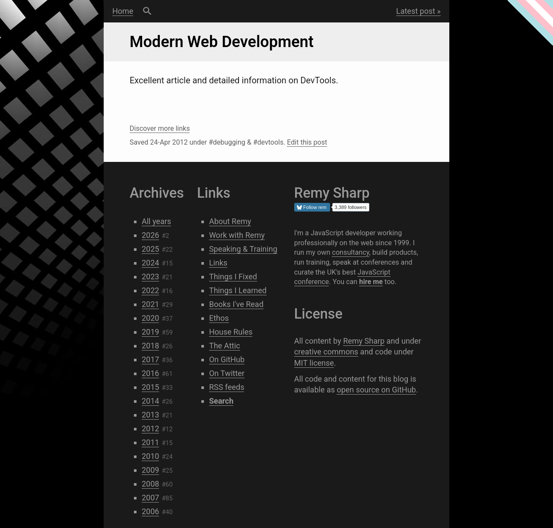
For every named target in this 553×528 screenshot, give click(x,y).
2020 (150, 317)
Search (147, 11)
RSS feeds (227, 387)
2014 (150, 400)
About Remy (230, 221)
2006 (150, 511)
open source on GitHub (376, 389)
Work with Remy (237, 235)
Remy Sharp (364, 340)
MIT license (314, 362)
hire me (371, 282)
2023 (150, 276)
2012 (150, 428)
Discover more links (160, 128)
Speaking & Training (243, 248)
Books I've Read (236, 304)
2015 (150, 387)
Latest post (415, 11)
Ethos (219, 317)
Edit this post (307, 142)
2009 (150, 469)
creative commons (326, 351)
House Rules (231, 331)
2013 (150, 414)
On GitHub (227, 359)
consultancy (350, 252)
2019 (150, 331)
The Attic (224, 345)
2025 (150, 248)
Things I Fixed (233, 276)
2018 (150, 345)
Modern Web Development (222, 42)
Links (218, 262)
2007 (150, 497)
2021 (150, 304)
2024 (150, 262)
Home (122, 11)
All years (156, 221)
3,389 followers (351, 207)
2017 (150, 359)
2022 (150, 290)
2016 (150, 373)
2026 (150, 235)
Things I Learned (238, 290)
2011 (150, 442)
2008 (150, 483)
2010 (150, 456)
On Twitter (227, 373)
